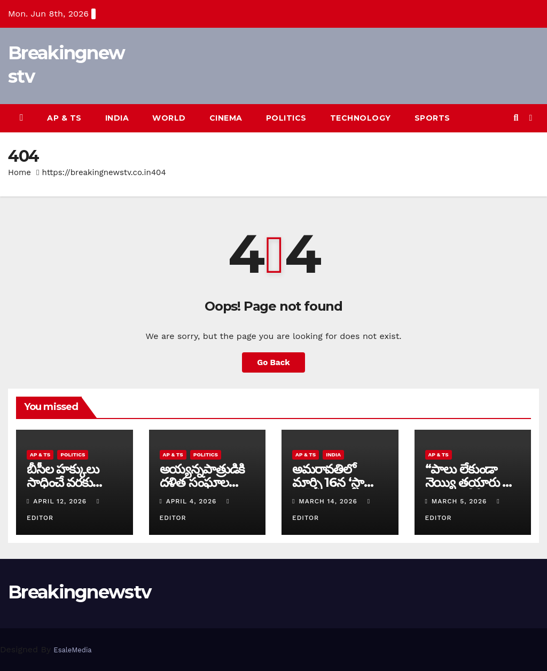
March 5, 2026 (460, 501)
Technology (360, 118)
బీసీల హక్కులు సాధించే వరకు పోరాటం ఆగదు (63, 482)
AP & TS (64, 118)
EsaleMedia (72, 650)
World (169, 118)
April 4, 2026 (192, 501)
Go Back (273, 362)
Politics (286, 118)
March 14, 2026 (329, 501)
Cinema (226, 118)
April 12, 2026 (61, 501)
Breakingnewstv (79, 592)
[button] (515, 118)
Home (19, 172)
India (117, 118)
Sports (432, 118)
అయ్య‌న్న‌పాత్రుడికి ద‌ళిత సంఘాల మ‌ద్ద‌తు (202, 482)
